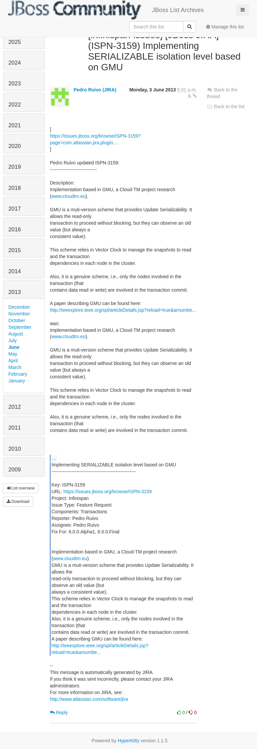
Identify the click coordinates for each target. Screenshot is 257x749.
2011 (14, 428)
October (16, 320)
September (19, 327)
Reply (59, 712)
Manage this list (225, 26)
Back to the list (226, 106)
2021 (14, 125)
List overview (21, 488)
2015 (14, 250)
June (13, 347)
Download (18, 501)
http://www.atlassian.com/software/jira (89, 699)
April (13, 360)
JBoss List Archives (106, 10)
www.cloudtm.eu (69, 196)
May (12, 354)
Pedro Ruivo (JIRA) (95, 89)
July (12, 340)
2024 (14, 63)
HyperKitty (129, 740)
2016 (14, 229)
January (16, 380)
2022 (14, 104)
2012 (14, 407)
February (17, 374)
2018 (14, 188)
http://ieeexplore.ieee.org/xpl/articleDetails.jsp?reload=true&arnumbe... (123, 310)
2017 (14, 209)
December (19, 307)
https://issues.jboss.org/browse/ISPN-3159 (108, 491)
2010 (14, 449)
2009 (14, 469)
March (14, 367)
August (15, 333)
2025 (14, 42)
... (54, 458)
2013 (14, 292)
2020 (14, 146)
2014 (14, 271)
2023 (14, 83)
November (19, 313)
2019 (14, 167)
